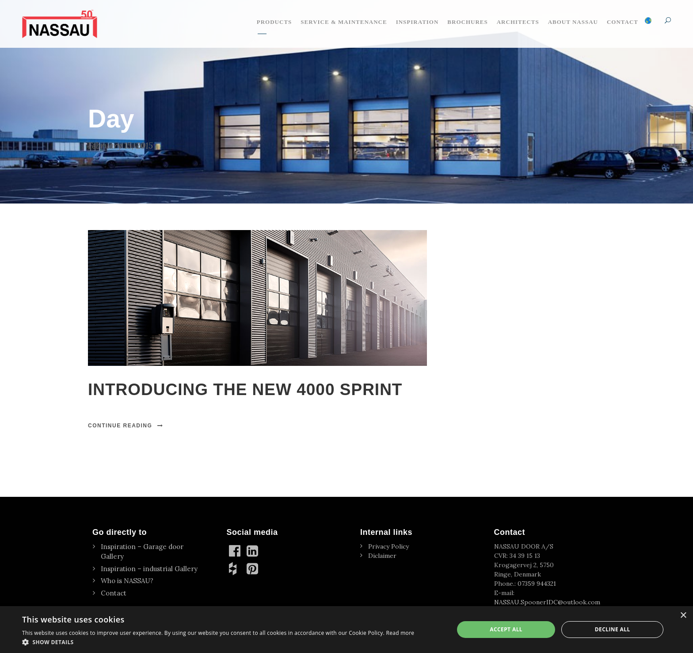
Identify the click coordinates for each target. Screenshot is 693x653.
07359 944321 (537, 584)
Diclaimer (382, 556)
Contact (622, 22)
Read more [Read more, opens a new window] (400, 633)
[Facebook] (235, 551)
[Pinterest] (253, 568)
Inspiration (417, 22)
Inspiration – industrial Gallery (149, 569)
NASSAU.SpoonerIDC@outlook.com (547, 602)
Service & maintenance (344, 22)
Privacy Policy (388, 546)
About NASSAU (573, 22)
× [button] (683, 615)
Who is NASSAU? (127, 580)
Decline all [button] (612, 629)
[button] (218, 642)
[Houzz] (235, 568)
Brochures (467, 22)
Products (274, 22)
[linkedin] (253, 551)
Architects (518, 22)
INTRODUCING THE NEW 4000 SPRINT (245, 389)
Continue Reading (126, 426)
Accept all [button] (506, 629)
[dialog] (346, 629)
